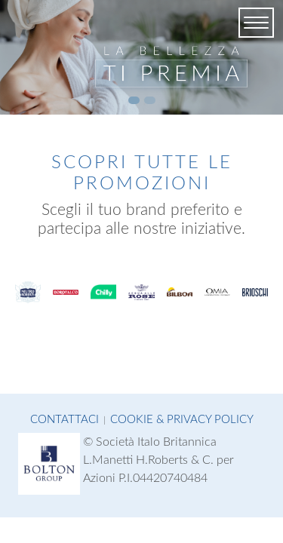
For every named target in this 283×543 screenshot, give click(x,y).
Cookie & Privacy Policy (182, 419)
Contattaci (64, 419)
